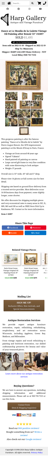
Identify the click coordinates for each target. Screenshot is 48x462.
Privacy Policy (37, 452)
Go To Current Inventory (24, 42)
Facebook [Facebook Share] (12, 227)
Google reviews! (33, 439)
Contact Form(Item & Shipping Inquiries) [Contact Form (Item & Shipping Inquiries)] (24, 406)
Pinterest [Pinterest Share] (35, 227)
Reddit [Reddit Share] (13, 233)
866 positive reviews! (28, 428)
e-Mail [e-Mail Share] (35, 233)
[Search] (20, 3)
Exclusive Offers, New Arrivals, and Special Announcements (24, 305)
